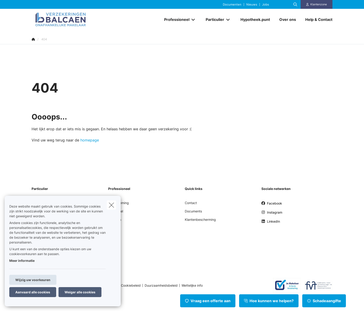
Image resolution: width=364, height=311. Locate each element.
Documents (193, 211)
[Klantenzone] (317, 4)
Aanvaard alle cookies (32, 292)
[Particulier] (213, 19)
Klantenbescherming (200, 219)
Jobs (265, 4)
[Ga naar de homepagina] (78, 19)
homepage (89, 140)
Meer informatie (22, 261)
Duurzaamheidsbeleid (161, 285)
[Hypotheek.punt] (255, 19)
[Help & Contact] (316, 19)
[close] (111, 205)
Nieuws (251, 4)
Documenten (232, 4)
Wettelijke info (192, 285)
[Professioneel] (175, 19)
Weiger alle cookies (80, 292)
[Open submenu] (193, 19)
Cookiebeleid (131, 285)
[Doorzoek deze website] (295, 4)
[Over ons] (288, 19)
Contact (191, 203)
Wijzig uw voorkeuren (32, 280)
